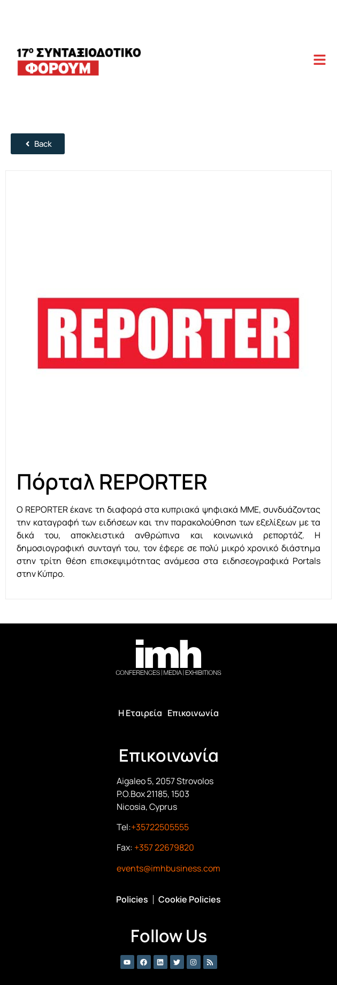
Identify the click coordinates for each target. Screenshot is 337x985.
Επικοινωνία (193, 713)
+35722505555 (160, 827)
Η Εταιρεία (140, 713)
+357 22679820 (164, 847)
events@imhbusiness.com (168, 868)
